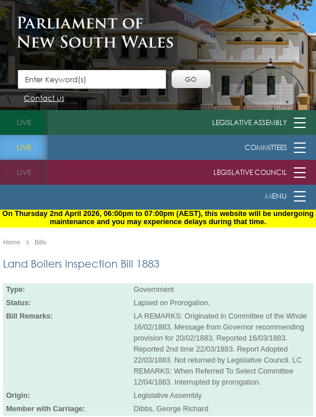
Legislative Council (250, 172)
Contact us (44, 99)
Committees (266, 147)
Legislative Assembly (249, 122)
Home (11, 242)
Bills (40, 242)
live (24, 122)
